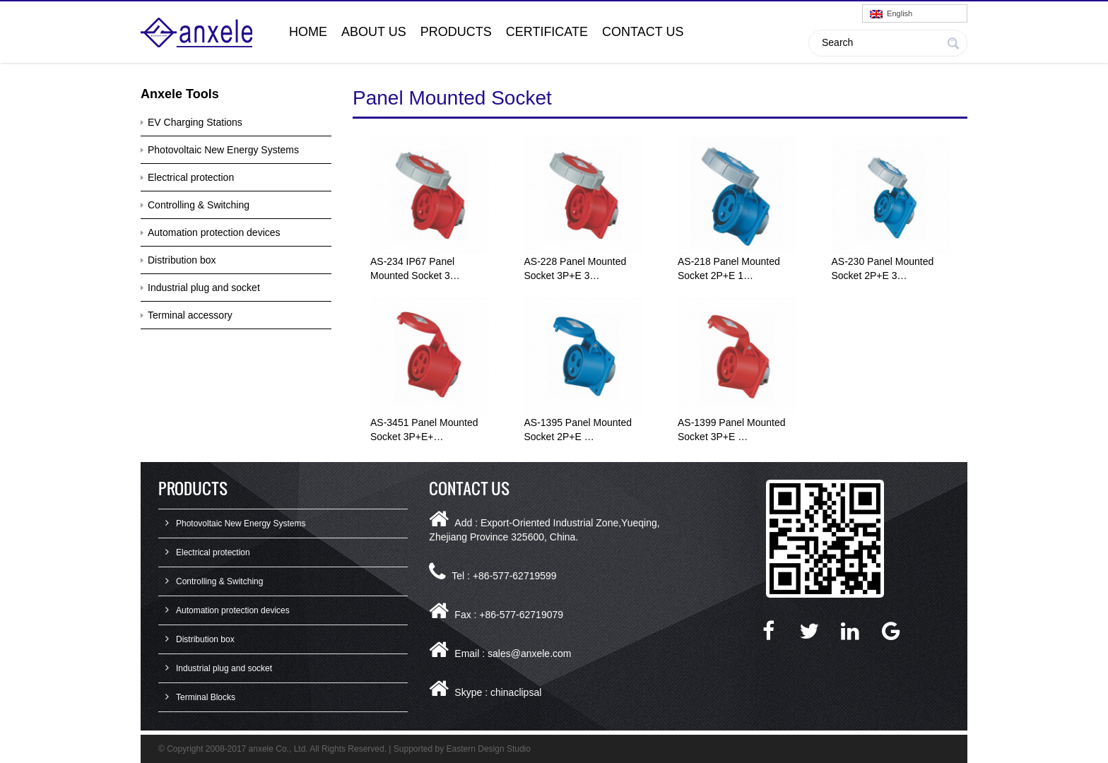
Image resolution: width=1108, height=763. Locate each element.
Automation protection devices (214, 232)
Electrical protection (191, 177)
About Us (373, 32)
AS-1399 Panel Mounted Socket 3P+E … (732, 429)
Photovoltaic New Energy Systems (223, 149)
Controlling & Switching (198, 205)
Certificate (547, 32)
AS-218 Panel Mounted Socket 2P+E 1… (729, 268)
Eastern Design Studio (489, 749)
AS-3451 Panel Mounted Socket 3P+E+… (424, 429)
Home (308, 32)
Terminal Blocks (205, 697)
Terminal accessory (190, 315)
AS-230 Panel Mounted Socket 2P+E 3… (883, 268)
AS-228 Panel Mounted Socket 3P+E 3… (575, 268)
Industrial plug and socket (204, 287)
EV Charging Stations (195, 122)
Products (456, 32)
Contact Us (642, 32)
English (891, 13)
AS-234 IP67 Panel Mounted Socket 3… (415, 268)
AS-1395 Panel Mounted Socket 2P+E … (578, 429)
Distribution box (182, 260)
